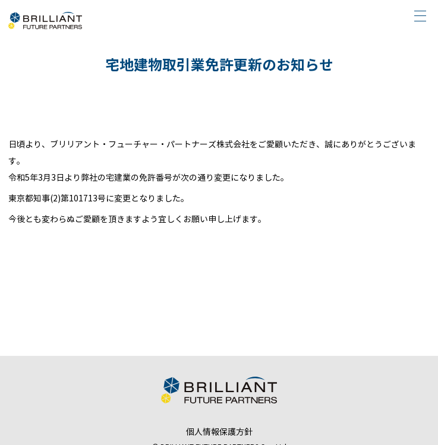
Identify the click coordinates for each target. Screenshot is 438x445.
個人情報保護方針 (219, 432)
